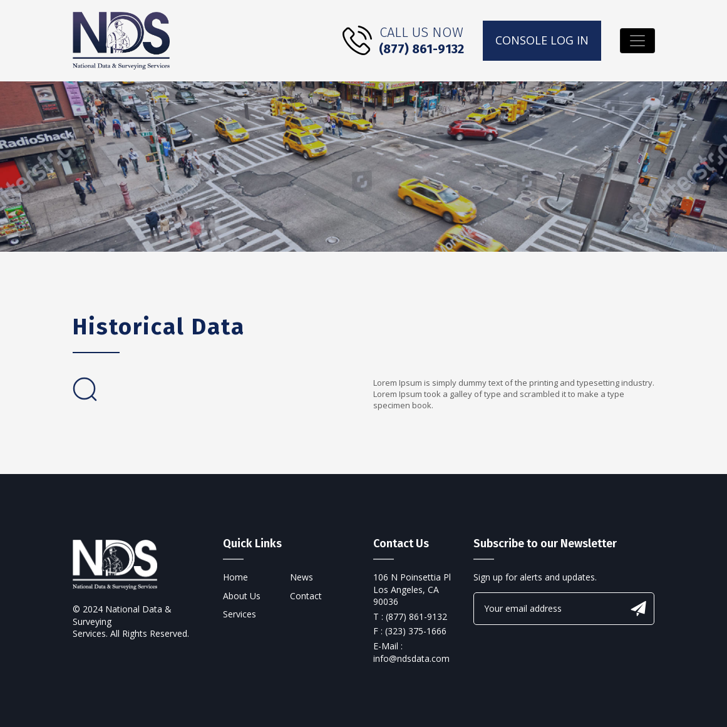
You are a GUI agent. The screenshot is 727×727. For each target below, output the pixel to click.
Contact (306, 596)
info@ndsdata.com (411, 658)
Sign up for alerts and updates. (535, 577)
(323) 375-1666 (415, 631)
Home (235, 577)
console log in (542, 40)
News (301, 577)
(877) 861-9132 (421, 48)
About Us (241, 596)
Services (239, 614)
